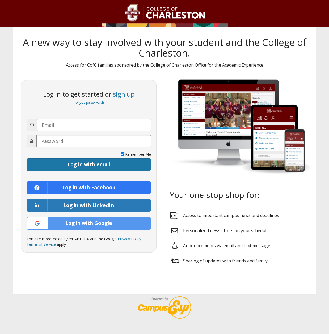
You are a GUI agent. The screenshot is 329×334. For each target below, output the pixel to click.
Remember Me (136, 154)
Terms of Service (41, 244)
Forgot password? (88, 102)
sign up (123, 94)
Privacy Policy (129, 238)
